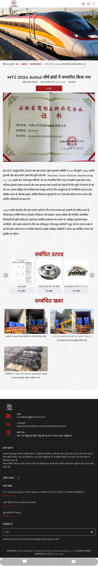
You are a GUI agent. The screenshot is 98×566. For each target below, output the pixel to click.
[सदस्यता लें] (91, 531)
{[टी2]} (50, 554)
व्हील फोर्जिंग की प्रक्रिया (12, 512)
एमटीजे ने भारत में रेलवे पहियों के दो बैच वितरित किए (26, 336)
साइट (74, 82)
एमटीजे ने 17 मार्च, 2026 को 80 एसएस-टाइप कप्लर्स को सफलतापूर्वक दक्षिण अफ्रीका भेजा (26, 376)
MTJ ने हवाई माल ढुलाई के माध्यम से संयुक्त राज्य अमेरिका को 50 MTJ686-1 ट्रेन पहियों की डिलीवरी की (43, 492)
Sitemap (59, 554)
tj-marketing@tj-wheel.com (31, 417)
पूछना (21, 291)
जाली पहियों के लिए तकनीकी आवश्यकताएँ (19, 502)
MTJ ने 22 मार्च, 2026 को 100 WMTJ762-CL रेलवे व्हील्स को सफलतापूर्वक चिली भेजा (72, 338)
